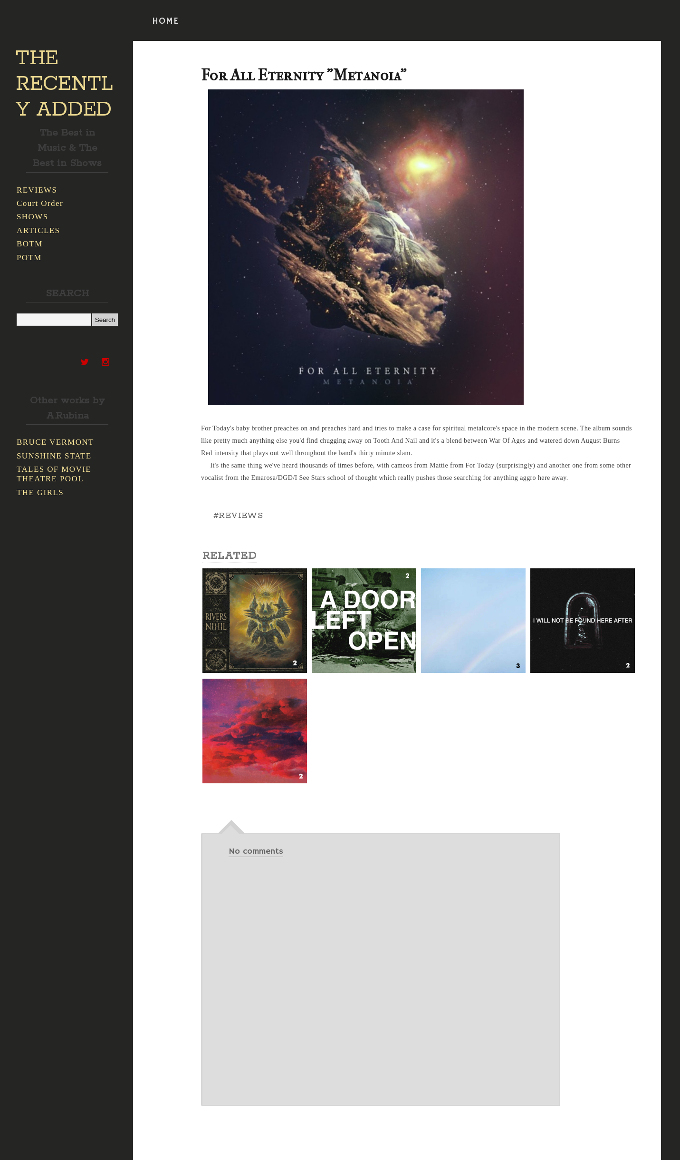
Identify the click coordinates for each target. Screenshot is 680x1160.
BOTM (30, 243)
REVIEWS (37, 190)
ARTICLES (38, 230)
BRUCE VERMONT (55, 442)
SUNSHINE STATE (54, 455)
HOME (165, 21)
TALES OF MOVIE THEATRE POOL (54, 474)
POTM (29, 257)
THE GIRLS (40, 492)
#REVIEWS (238, 515)
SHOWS (32, 216)
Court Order (40, 203)
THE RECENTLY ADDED (64, 84)
